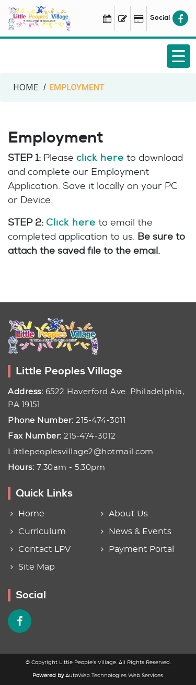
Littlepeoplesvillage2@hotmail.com (81, 452)
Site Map (36, 567)
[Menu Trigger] (178, 56)
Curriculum (42, 531)
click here (100, 157)
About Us (128, 514)
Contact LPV (44, 549)
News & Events (140, 531)
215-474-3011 (100, 420)
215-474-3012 (90, 436)
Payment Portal (141, 549)
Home (31, 514)
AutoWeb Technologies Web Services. (114, 675)
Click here (71, 222)
